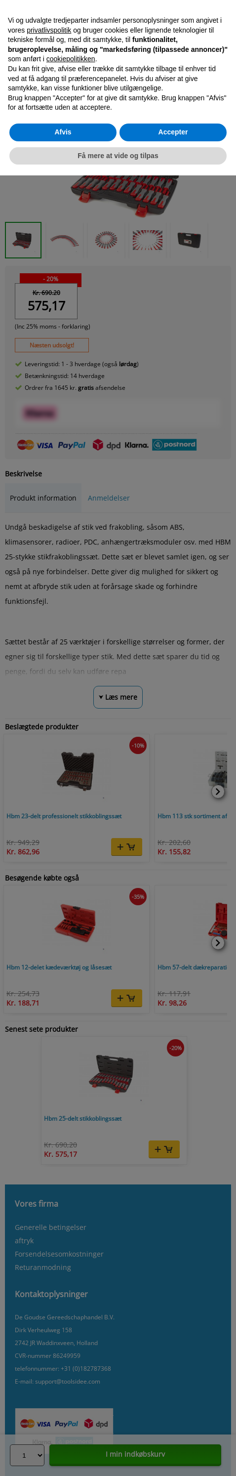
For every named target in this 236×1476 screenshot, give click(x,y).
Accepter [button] (173, 132)
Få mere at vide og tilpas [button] (118, 156)
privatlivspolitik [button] (49, 30)
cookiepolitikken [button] (70, 59)
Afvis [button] (62, 132)
